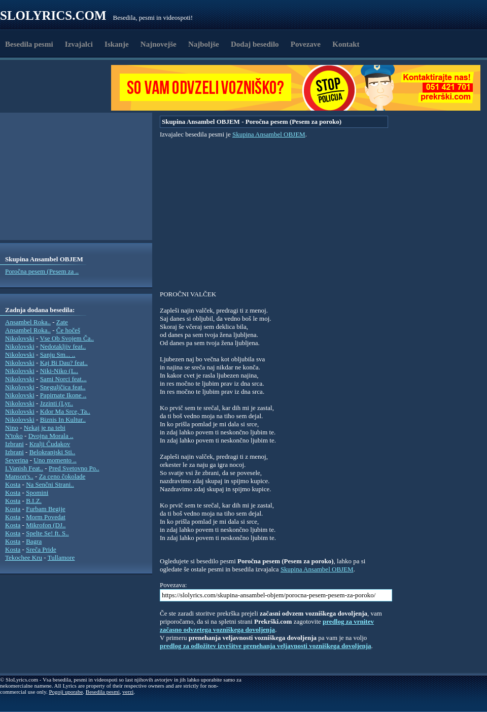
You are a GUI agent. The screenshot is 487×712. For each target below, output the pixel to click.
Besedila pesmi (29, 44)
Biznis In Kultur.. (63, 419)
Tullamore (61, 557)
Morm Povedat (45, 517)
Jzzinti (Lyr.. (56, 403)
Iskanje (117, 44)
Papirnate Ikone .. (63, 395)
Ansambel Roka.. (28, 322)
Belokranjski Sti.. (52, 452)
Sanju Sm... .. (58, 354)
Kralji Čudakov (50, 444)
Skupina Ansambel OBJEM (268, 134)
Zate (62, 322)
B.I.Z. (34, 500)
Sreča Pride (41, 549)
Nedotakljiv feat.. (63, 346)
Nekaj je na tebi (44, 427)
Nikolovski (19, 338)
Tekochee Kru (23, 557)
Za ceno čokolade (62, 476)
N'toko (14, 435)
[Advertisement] (59, 88)
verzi (127, 692)
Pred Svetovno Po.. (74, 468)
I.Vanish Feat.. (24, 468)
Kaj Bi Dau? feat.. (64, 362)
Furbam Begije (45, 509)
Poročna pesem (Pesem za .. (42, 271)
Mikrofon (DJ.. (45, 525)
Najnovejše (159, 44)
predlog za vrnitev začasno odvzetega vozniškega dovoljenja (267, 625)
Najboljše (203, 44)
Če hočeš (68, 330)
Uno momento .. (55, 460)
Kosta (12, 484)
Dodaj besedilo (255, 44)
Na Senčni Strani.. (50, 484)
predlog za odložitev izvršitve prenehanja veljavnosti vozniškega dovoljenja (265, 646)
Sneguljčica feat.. (63, 387)
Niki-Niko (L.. (59, 371)
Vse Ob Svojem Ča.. (67, 338)
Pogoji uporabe (66, 692)
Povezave (306, 44)
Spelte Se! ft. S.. (47, 533)
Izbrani (14, 444)
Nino (11, 427)
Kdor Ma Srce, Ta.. (65, 411)
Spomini (37, 492)
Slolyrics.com (53, 15)
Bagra (34, 541)
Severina (16, 460)
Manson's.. (19, 476)
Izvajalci (79, 44)
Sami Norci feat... (63, 379)
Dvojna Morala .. (51, 435)
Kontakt (345, 44)
